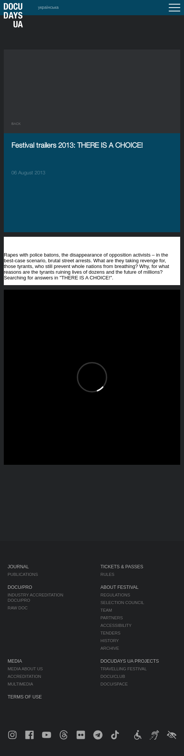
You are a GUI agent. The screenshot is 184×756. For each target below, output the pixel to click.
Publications (23, 574)
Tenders (110, 633)
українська (48, 7)
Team (106, 610)
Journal (18, 566)
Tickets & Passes (121, 566)
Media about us (25, 669)
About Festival (119, 587)
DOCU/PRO (20, 587)
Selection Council (122, 602)
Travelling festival (123, 669)
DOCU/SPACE (114, 684)
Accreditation (24, 676)
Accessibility (116, 625)
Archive (109, 648)
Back (16, 124)
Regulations (115, 595)
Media (15, 661)
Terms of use (25, 697)
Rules (107, 574)
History (109, 640)
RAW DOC (18, 608)
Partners (111, 618)
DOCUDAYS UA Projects (129, 661)
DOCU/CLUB (112, 676)
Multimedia (20, 684)
